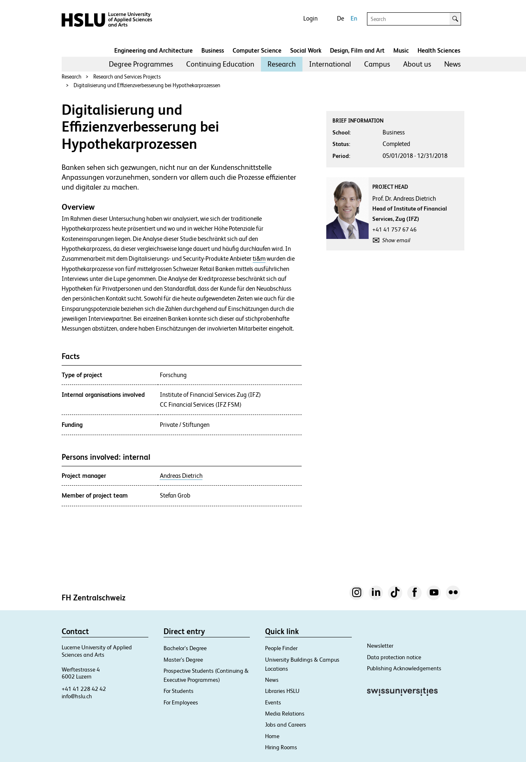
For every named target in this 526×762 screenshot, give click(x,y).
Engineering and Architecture (153, 50)
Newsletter (380, 645)
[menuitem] (141, 64)
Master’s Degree (183, 659)
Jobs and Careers (285, 724)
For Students (179, 691)
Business (212, 50)
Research (282, 64)
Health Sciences (439, 50)
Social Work (305, 50)
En (354, 18)
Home (272, 736)
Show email (396, 240)
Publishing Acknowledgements (404, 668)
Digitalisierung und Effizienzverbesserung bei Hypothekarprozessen (147, 85)
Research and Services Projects (127, 77)
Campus (377, 64)
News (452, 64)
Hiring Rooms (281, 747)
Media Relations (285, 713)
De (340, 18)
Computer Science (257, 50)
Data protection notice (394, 657)
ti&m (259, 258)
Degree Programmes (141, 64)
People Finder (281, 648)
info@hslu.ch (77, 696)
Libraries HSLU (282, 691)
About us (417, 64)
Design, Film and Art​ (357, 50)
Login (310, 18)
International (330, 64)
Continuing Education (220, 64)
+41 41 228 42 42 (84, 689)
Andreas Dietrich (181, 475)
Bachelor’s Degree (185, 648)
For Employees (181, 702)
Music (401, 50)
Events (273, 702)
